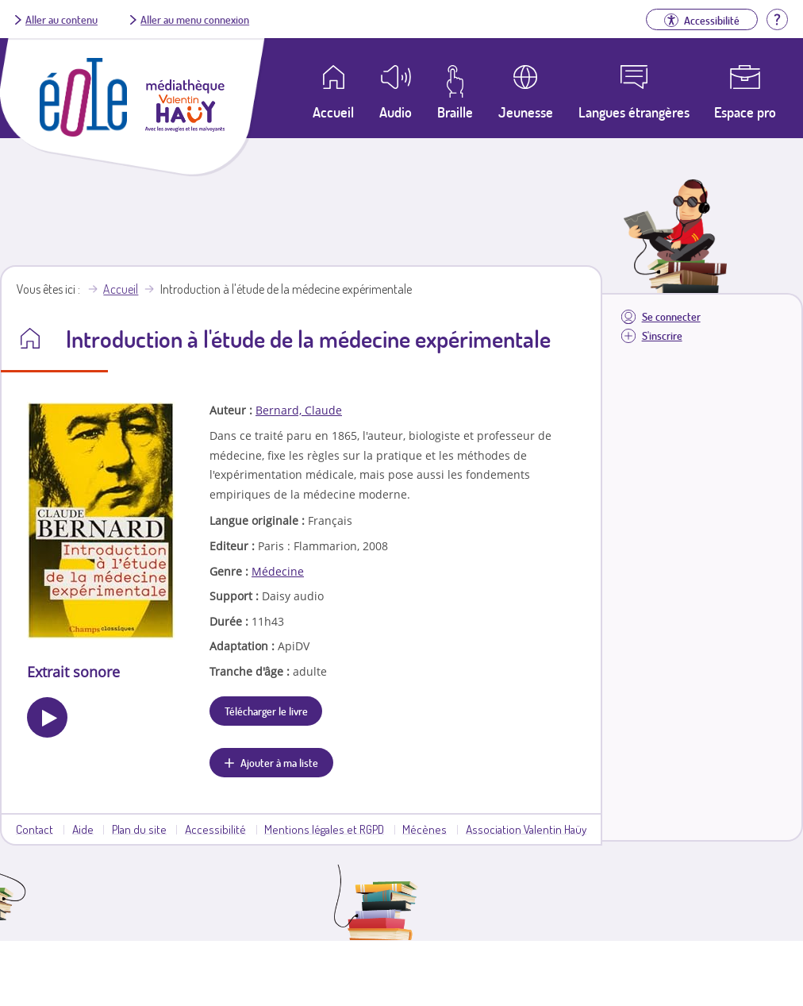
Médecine (278, 571)
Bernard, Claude (299, 410)
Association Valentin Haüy (526, 829)
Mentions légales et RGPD (324, 829)
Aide (83, 829)
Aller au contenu (61, 19)
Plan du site (139, 829)
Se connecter (671, 316)
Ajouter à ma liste (279, 762)
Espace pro (745, 112)
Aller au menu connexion (194, 19)
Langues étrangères (634, 112)
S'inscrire (662, 335)
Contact (34, 829)
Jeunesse (525, 112)
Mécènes (424, 829)
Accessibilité (215, 829)
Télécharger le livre (266, 710)
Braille (455, 112)
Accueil (120, 289)
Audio (395, 112)
